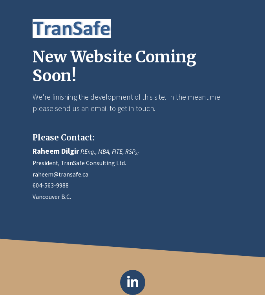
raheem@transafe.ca (60, 174)
